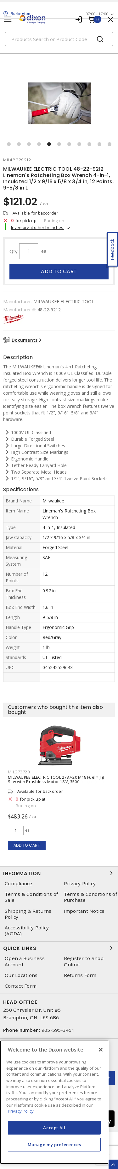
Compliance (18, 883)
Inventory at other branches (37, 227)
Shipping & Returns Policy (28, 914)
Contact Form (21, 986)
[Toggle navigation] (8, 19)
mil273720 (19, 772)
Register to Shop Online (84, 961)
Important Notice (84, 911)
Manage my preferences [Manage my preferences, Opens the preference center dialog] (54, 1144)
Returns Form (80, 975)
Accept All (54, 1127)
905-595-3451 (58, 1030)
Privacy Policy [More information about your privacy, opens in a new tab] (21, 1111)
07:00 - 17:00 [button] (97, 14)
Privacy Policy (80, 883)
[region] (54, 1102)
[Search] (59, 39)
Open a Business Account (25, 961)
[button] (9, 144)
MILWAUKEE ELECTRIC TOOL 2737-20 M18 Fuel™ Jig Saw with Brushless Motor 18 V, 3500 (56, 779)
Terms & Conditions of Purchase (90, 897)
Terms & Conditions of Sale (31, 897)
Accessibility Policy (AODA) (27, 931)
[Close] (101, 1050)
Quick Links (59, 948)
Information (59, 873)
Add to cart (59, 271)
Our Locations (21, 975)
